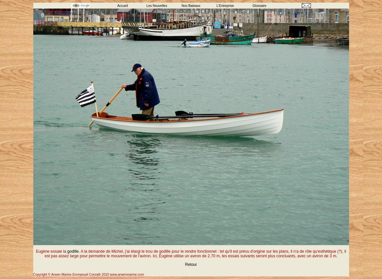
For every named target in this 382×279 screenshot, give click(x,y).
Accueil (122, 6)
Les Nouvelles (156, 6)
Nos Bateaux (191, 6)
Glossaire (259, 6)
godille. (73, 251)
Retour (191, 264)
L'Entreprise (225, 6)
